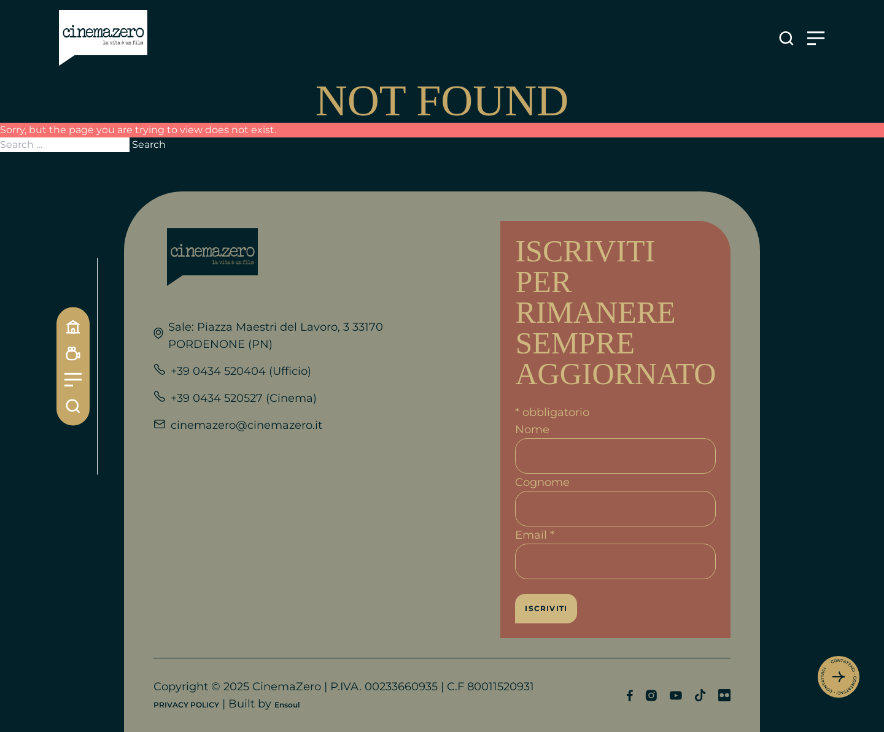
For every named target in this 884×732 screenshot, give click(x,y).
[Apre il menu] (816, 38)
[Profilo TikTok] (700, 695)
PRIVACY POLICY (186, 704)
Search (149, 144)
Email (534, 535)
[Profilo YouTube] (675, 695)
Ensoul (287, 704)
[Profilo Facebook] (629, 695)
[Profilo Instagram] (651, 695)
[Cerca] (73, 406)
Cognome (542, 482)
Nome (532, 429)
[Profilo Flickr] (724, 695)
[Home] (73, 326)
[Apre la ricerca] (786, 38)
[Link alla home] (103, 38)
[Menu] (73, 379)
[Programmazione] (73, 353)
